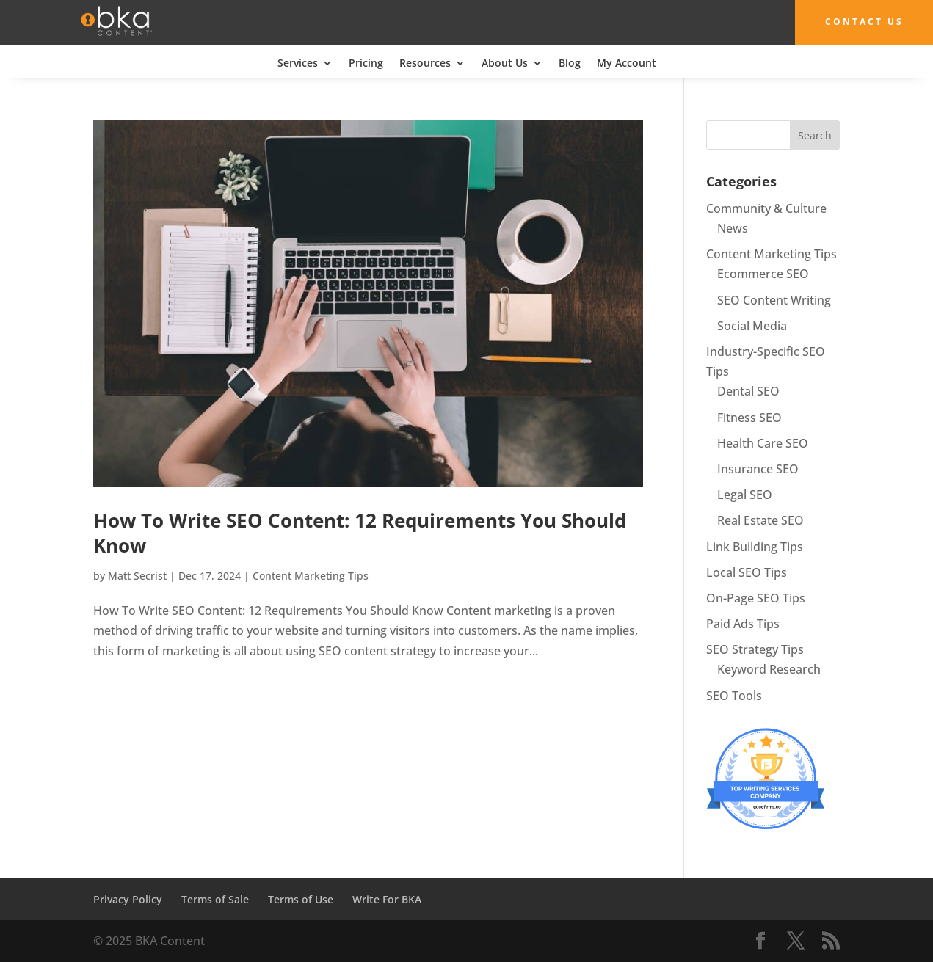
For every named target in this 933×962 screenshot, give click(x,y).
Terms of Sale (215, 898)
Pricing (366, 63)
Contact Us (857, 21)
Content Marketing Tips (311, 576)
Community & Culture (766, 208)
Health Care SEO (762, 442)
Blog (570, 63)
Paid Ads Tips (743, 624)
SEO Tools (734, 695)
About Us (505, 63)
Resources (425, 63)
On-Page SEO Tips (755, 597)
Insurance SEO (758, 468)
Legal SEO (744, 495)
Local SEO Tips (746, 572)
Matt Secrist (137, 576)
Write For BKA (386, 898)
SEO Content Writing (774, 299)
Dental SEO (748, 391)
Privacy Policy (127, 898)
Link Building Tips (754, 546)
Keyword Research (769, 669)
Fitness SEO (749, 417)
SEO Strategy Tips (755, 649)
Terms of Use (300, 898)
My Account (626, 63)
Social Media (752, 325)
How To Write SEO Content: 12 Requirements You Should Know (359, 532)
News (732, 228)
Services (297, 63)
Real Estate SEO (760, 520)
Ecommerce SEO (763, 274)
